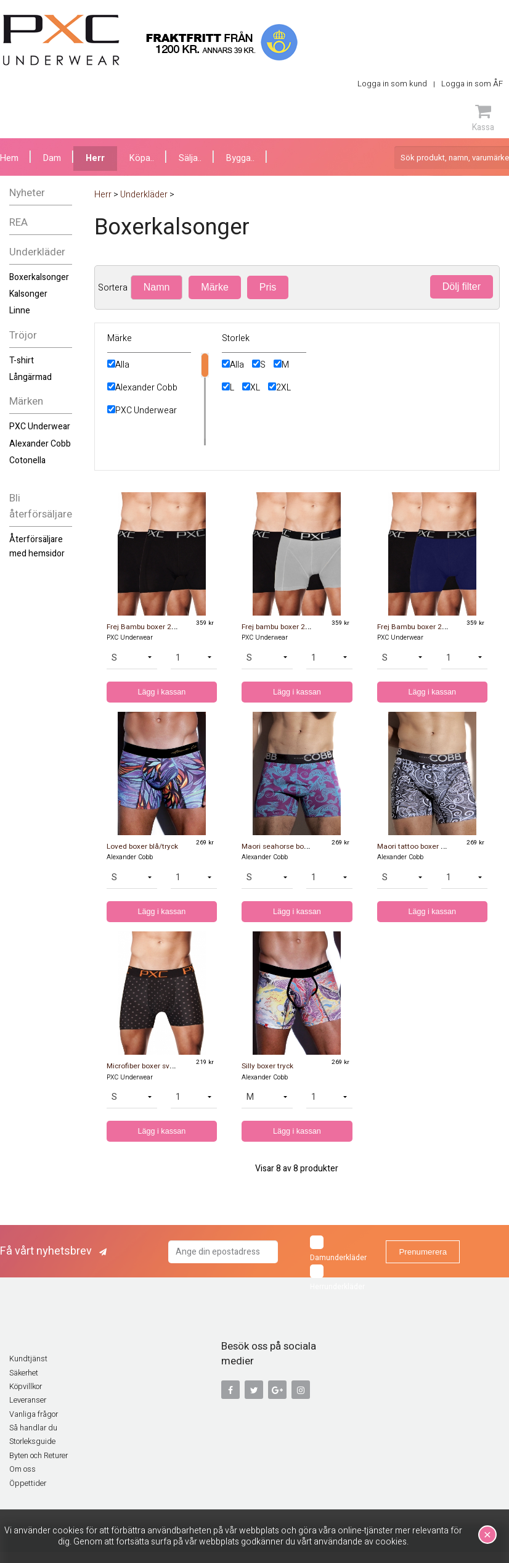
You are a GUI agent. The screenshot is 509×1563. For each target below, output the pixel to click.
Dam (52, 158)
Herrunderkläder (337, 1278)
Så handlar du (33, 1427)
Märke (214, 287)
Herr (95, 158)
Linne (19, 310)
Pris (268, 287)
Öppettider (27, 1483)
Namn (157, 287)
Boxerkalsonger (39, 277)
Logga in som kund (392, 83)
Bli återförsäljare (40, 506)
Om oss (22, 1469)
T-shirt (21, 360)
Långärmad (30, 377)
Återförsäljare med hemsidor (37, 546)
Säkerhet (23, 1373)
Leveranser (27, 1400)
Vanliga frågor (33, 1414)
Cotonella (27, 460)
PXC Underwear (39, 426)
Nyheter (27, 192)
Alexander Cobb (40, 443)
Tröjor (23, 335)
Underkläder (37, 252)
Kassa (483, 117)
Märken (26, 401)
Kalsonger (28, 293)
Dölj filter (461, 286)
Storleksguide (32, 1441)
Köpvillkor (25, 1386)
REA (18, 222)
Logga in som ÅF (472, 83)
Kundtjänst (28, 1358)
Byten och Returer (38, 1455)
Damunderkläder (338, 1249)
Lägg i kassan (162, 692)
